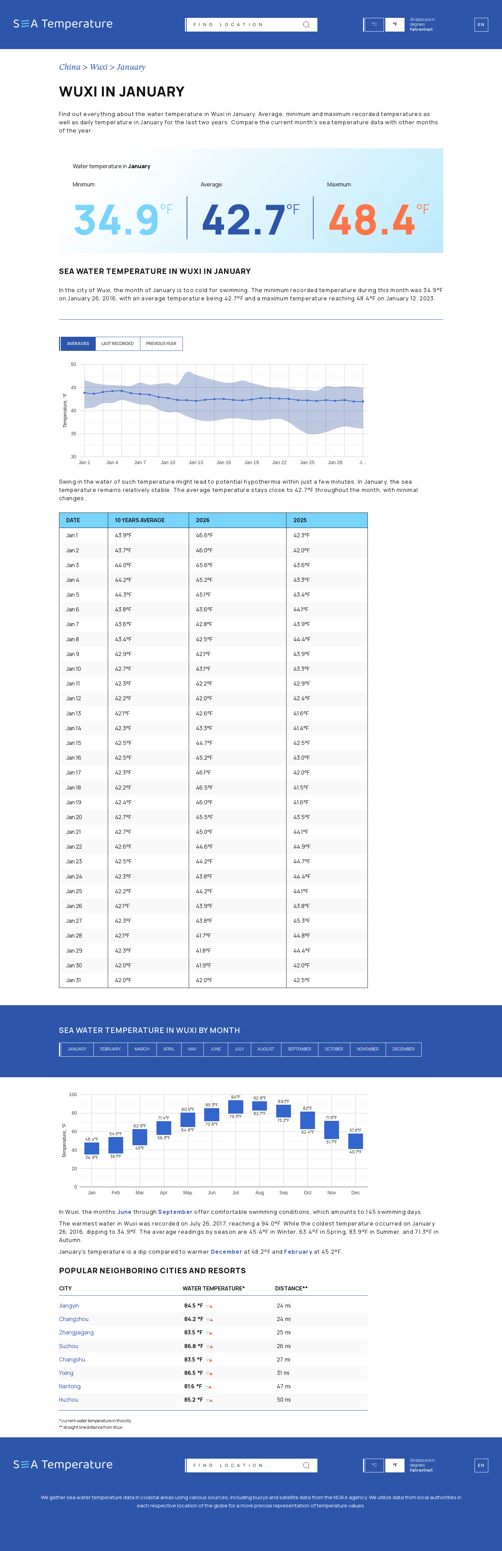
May (192, 1049)
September (299, 1049)
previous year (165, 343)
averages (79, 343)
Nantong (70, 1386)
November (368, 1049)
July (239, 1049)
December (404, 1049)
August (266, 1049)
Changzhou (74, 1319)
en (481, 1465)
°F (396, 24)
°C (375, 24)
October (334, 1049)
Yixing (66, 1373)
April (168, 1049)
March (142, 1049)
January (131, 68)
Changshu (72, 1359)
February (110, 1049)
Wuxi (99, 68)
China (70, 68)
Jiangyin (69, 1305)
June (215, 1049)
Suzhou (68, 1346)
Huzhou (68, 1399)
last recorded (120, 343)
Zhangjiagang (76, 1332)
